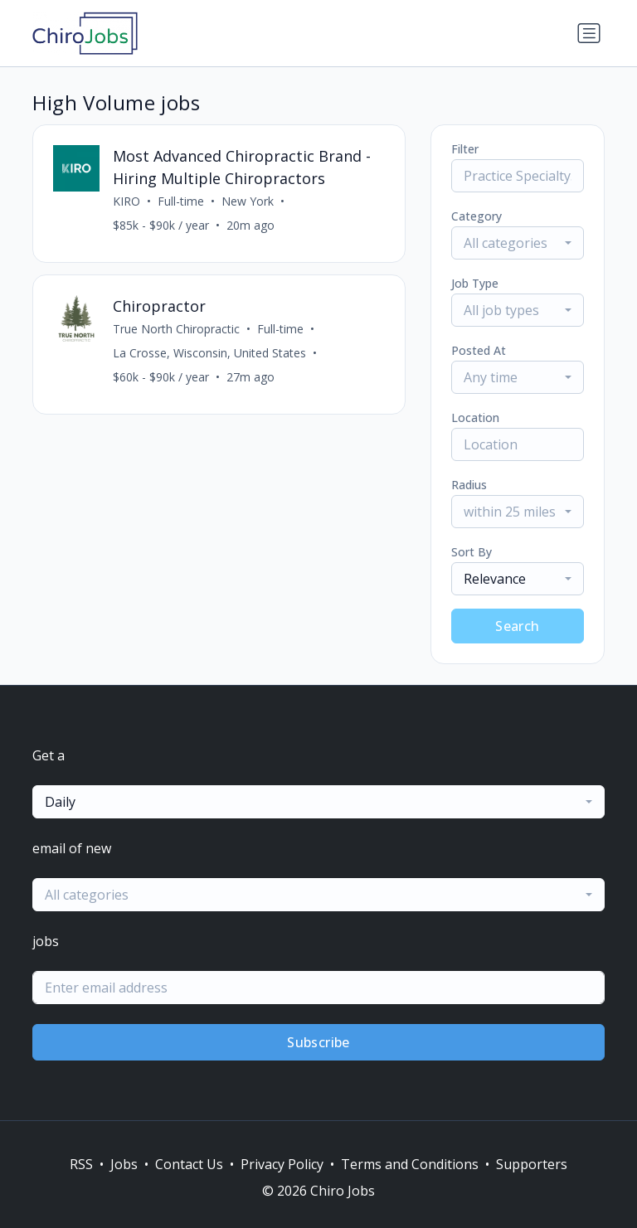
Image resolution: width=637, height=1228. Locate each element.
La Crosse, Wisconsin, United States (209, 353)
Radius (469, 485)
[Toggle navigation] (589, 33)
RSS (81, 1164)
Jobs (124, 1164)
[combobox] (517, 243)
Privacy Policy (282, 1164)
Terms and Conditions (410, 1164)
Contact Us (189, 1164)
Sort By (471, 552)
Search (517, 626)
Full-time (181, 201)
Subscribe (318, 1042)
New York (247, 201)
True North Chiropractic (176, 329)
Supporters (531, 1164)
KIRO (126, 201)
